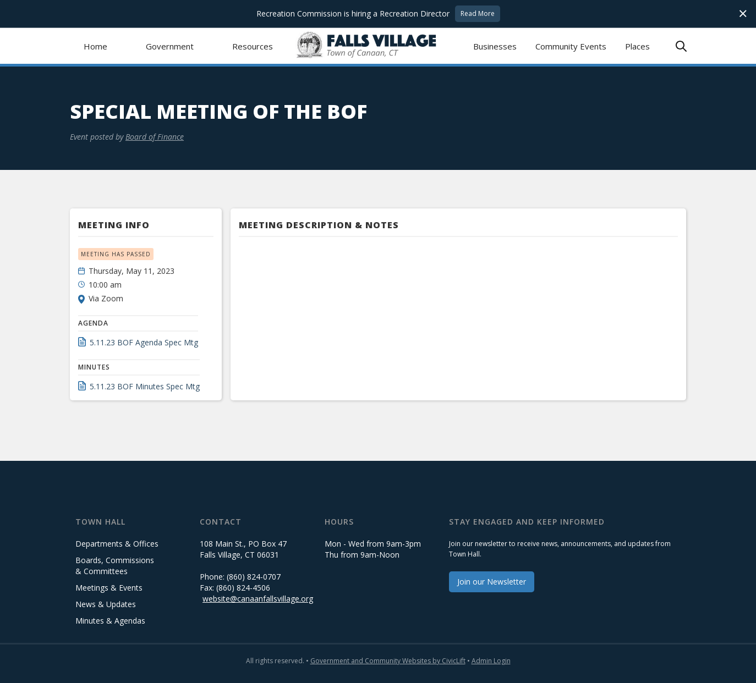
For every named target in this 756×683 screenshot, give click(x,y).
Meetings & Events (109, 587)
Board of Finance (154, 136)
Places (637, 46)
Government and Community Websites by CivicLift (387, 660)
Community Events (570, 46)
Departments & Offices (116, 543)
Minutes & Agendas (110, 620)
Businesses (495, 46)
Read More (478, 13)
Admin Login (491, 660)
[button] (169, 46)
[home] (378, 46)
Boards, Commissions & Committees (114, 565)
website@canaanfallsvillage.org (257, 598)
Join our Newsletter (491, 581)
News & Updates (105, 604)
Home (95, 46)
